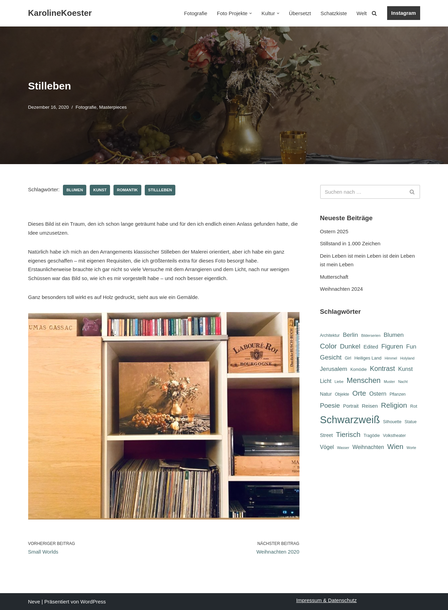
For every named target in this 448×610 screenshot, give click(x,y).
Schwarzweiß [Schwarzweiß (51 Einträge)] (350, 419)
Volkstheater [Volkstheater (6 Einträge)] (394, 435)
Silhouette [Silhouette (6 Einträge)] (392, 421)
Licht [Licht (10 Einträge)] (325, 381)
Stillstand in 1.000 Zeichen (350, 243)
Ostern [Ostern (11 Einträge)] (377, 393)
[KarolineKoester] (60, 13)
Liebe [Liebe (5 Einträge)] (339, 381)
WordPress (93, 601)
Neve (34, 601)
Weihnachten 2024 (341, 289)
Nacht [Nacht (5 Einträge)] (403, 381)
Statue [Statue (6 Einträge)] (411, 421)
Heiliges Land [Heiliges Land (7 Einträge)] (368, 358)
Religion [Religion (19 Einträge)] (394, 405)
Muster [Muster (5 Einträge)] (389, 381)
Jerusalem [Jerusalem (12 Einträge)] (333, 368)
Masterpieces (113, 107)
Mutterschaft (334, 277)
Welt (362, 13)
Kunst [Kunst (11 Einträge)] (405, 369)
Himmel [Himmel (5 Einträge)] (391, 358)
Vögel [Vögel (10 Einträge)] (327, 447)
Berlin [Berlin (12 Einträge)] (350, 334)
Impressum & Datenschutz (326, 600)
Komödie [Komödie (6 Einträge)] (358, 369)
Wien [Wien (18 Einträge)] (395, 446)
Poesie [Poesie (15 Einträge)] (330, 405)
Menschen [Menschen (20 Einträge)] (364, 380)
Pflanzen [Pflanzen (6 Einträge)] (398, 394)
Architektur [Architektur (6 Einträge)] (330, 335)
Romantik (127, 190)
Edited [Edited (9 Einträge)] (370, 347)
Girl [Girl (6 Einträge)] (348, 358)
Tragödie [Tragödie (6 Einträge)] (372, 435)
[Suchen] (374, 13)
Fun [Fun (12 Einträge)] (411, 346)
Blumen (74, 190)
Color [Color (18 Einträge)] (328, 346)
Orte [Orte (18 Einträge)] (359, 393)
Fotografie (195, 13)
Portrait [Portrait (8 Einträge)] (351, 406)
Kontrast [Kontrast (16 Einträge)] (382, 368)
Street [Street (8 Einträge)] (326, 435)
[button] (250, 13)
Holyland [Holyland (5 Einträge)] (407, 358)
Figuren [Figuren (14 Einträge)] (392, 346)
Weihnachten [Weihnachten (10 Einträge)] (368, 447)
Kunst (100, 190)
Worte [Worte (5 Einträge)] (411, 448)
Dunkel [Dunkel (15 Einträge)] (350, 346)
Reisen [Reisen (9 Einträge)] (370, 406)
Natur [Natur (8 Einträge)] (326, 394)
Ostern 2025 (334, 231)
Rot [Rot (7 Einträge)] (413, 406)
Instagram (403, 13)
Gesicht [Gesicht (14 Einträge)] (331, 357)
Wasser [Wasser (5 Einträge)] (343, 448)
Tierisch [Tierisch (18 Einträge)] (348, 434)
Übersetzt (300, 13)
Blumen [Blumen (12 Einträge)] (394, 334)
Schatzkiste (333, 13)
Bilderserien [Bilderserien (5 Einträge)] (370, 335)
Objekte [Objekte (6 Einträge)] (342, 394)
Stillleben (160, 190)
